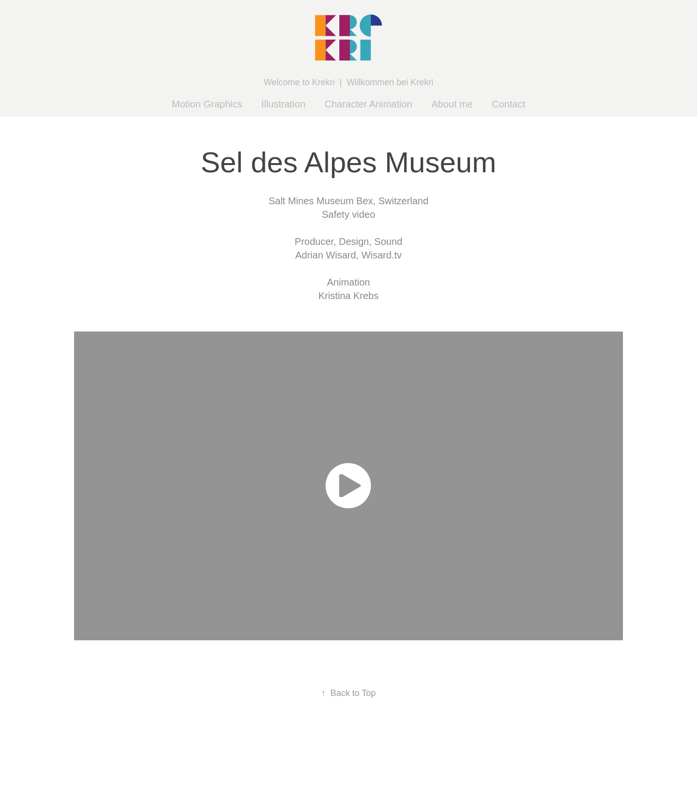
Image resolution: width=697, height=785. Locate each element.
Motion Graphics (207, 104)
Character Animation (368, 104)
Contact (508, 104)
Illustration (283, 104)
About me (452, 104)
